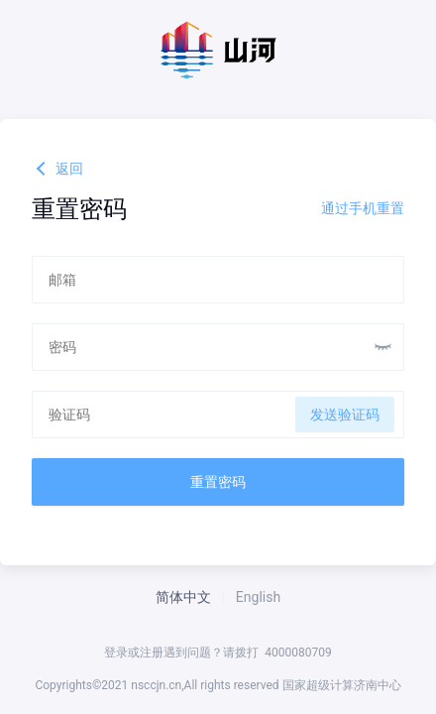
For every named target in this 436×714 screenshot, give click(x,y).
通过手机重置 (362, 208)
